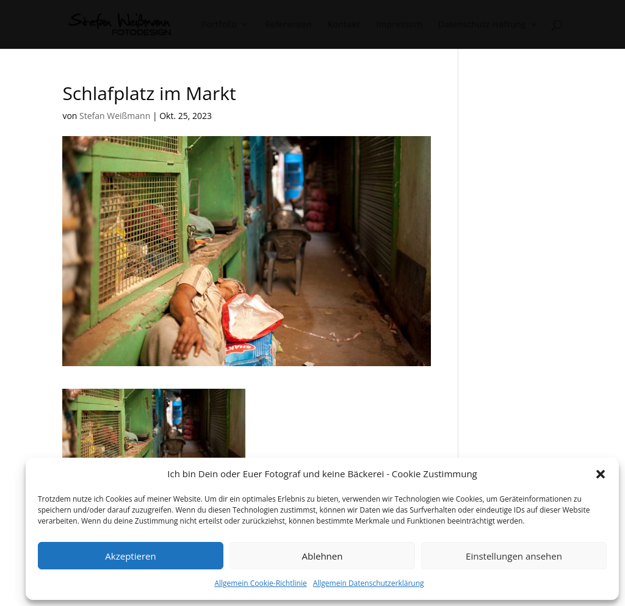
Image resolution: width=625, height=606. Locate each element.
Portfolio (219, 25)
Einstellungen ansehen (514, 556)
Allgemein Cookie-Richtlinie (260, 583)
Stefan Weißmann (114, 115)
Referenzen (288, 25)
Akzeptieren (130, 556)
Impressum (399, 25)
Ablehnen (322, 556)
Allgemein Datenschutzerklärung (368, 583)
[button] (600, 474)
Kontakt (343, 25)
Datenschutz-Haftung (482, 25)
